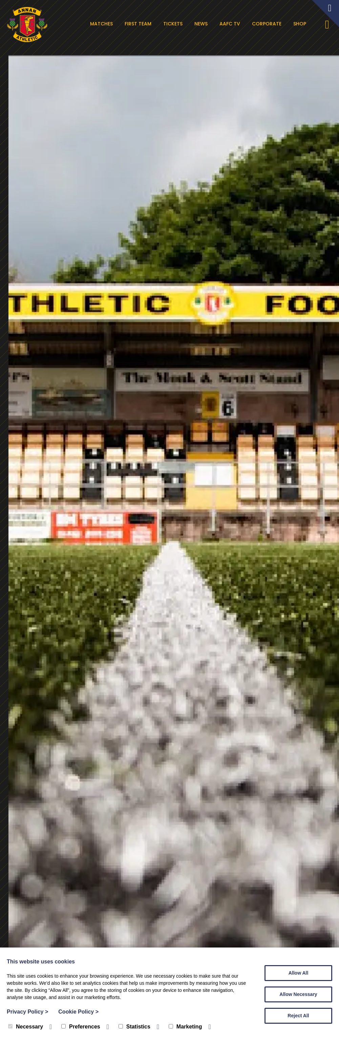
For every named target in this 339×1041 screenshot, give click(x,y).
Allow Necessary (298, 994)
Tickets (174, 23)
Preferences (80, 1026)
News (202, 23)
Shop (301, 23)
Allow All (299, 973)
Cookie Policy (78, 1012)
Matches (103, 23)
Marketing (185, 1026)
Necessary (25, 1026)
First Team (139, 23)
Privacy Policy (27, 1012)
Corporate (268, 23)
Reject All (298, 1015)
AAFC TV (231, 23)
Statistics (134, 1026)
